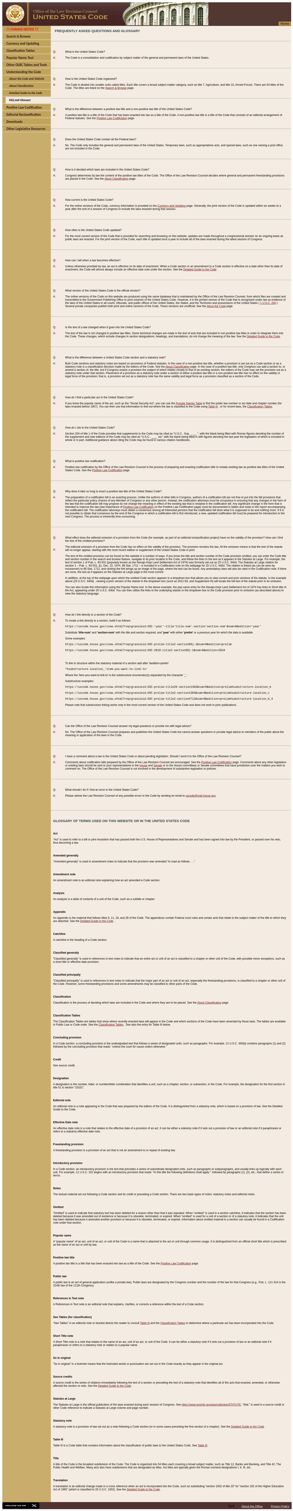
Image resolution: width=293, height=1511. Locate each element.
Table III (213, 406)
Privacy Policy (280, 1506)
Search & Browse (116, 88)
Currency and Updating (171, 205)
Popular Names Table (189, 403)
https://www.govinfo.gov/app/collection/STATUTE (211, 1404)
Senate (158, 765)
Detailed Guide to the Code (200, 269)
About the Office (252, 1506)
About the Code (215, 306)
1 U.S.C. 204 (268, 303)
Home (285, 24)
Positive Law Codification (112, 118)
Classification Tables (259, 406)
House (143, 765)
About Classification (116, 178)
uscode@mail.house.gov (201, 795)
